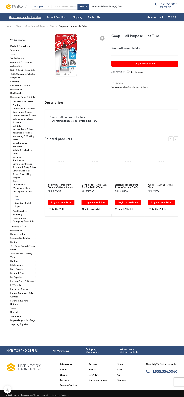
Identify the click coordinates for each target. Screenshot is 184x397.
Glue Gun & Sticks (23, 202)
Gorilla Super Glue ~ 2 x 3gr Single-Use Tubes (94, 186)
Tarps (15, 180)
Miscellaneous (20, 142)
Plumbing (25, 214)
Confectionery (23, 58)
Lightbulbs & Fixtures (25, 119)
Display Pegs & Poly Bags (22, 320)
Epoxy (18, 195)
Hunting (23, 261)
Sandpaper (18, 160)
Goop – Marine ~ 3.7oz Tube (160, 186)
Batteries (17, 122)
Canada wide (92, 352)
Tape (17, 206)
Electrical (25, 157)
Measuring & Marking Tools (23, 137)
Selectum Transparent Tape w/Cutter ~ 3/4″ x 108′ (126, 187)
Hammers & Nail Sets (23, 132)
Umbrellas (15, 312)
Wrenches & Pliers (21, 187)
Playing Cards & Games (23, 281)
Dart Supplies (23, 93)
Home (8, 26)
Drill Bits (17, 125)
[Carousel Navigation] (173, 139)
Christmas (23, 49)
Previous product (171, 227)
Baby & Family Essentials (23, 70)
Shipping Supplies (19, 324)
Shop (18, 26)
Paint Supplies (25, 211)
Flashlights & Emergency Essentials (25, 219)
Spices (13, 308)
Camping (23, 81)
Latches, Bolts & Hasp (23, 129)
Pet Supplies (23, 277)
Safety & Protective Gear (22, 151)
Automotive (23, 66)
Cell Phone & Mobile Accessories (23, 87)
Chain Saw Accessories (24, 108)
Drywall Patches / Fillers (24, 115)
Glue (51, 26)
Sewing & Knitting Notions (23, 302)
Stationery (23, 316)
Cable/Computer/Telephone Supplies (23, 75)
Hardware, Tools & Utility (23, 97)
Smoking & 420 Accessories (23, 228)
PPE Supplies (16, 285)
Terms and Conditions (60, 395)
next (176, 139)
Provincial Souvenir (23, 289)
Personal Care (23, 273)
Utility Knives (19, 184)
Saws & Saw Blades (22, 163)
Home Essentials (23, 234)
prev (170, 139)
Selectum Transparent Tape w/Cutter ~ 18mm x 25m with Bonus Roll (60, 187)
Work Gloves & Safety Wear (23, 255)
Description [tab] (54, 102)
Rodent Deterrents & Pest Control (23, 295)
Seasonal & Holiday (23, 238)
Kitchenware (23, 265)
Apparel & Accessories (23, 62)
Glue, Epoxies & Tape (35, 26)
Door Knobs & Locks (22, 111)
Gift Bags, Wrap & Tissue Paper (23, 247)
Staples (16, 177)
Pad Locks (17, 146)
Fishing (23, 242)
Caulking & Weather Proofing (23, 103)
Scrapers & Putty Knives (24, 167)
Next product (176, 227)
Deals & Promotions (23, 45)
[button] (102, 38)
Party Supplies (23, 269)
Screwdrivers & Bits (22, 170)
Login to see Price (145, 63)
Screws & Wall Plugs (22, 173)
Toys (23, 54)
